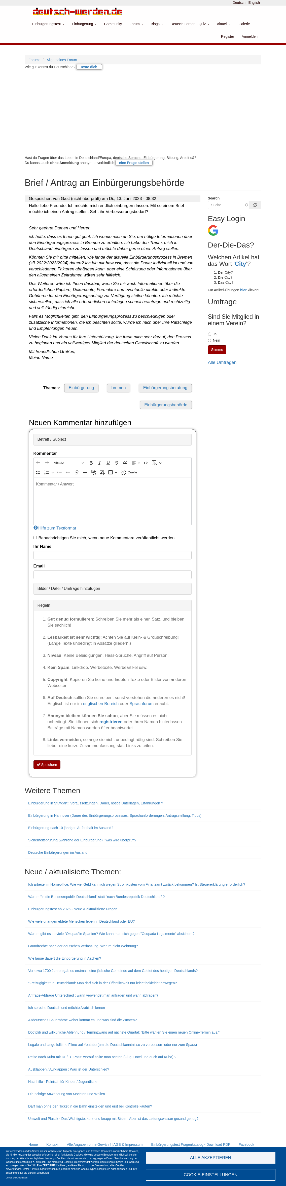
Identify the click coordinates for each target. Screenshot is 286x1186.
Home (33, 1144)
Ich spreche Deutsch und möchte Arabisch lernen (66, 1008)
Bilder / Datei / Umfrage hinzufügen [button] (69, 588)
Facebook (246, 1144)
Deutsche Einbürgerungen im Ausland (57, 852)
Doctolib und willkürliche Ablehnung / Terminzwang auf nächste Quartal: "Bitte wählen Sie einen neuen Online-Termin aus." (124, 1032)
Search (214, 198)
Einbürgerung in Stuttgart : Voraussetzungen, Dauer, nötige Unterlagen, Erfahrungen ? (95, 803)
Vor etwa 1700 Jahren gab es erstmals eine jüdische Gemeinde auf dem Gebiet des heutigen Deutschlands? (113, 971)
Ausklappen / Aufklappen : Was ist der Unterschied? (68, 1069)
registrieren (111, 721)
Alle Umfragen (222, 362)
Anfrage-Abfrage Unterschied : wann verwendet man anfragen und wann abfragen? (93, 995)
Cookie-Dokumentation (16, 1177)
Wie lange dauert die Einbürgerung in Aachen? (64, 958)
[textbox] (112, 501)
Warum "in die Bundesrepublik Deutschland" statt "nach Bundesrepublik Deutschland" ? (96, 897)
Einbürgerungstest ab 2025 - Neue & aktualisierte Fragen (72, 909)
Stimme (217, 350)
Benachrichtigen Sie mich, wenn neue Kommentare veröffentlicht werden (104, 538)
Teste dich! (89, 67)
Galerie (244, 24)
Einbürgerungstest (48, 24)
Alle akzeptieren (210, 1157)
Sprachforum (142, 703)
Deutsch (239, 3)
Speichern (47, 765)
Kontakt (52, 1144)
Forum (136, 24)
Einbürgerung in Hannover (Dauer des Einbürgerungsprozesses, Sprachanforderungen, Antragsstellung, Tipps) (114, 815)
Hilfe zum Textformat (54, 528)
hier (243, 290)
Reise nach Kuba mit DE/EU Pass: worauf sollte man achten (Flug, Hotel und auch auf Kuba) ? (102, 1057)
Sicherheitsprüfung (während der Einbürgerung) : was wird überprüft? (82, 840)
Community (113, 24)
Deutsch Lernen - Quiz (190, 24)
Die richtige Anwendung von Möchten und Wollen (66, 1094)
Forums (34, 60)
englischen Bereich (101, 703)
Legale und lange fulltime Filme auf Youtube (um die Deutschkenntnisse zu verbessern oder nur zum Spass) (112, 1045)
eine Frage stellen (134, 163)
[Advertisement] (143, 109)
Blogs (157, 24)
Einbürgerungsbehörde (165, 404)
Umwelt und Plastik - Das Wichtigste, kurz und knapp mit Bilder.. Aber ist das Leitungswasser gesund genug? (113, 1119)
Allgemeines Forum (62, 60)
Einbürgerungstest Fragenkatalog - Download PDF (190, 1144)
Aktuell (224, 24)
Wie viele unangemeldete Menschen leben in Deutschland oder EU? (81, 921)
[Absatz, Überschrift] (69, 463)
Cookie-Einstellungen (211, 1174)
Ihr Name (42, 546)
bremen (119, 387)
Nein (214, 340)
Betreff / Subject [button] (52, 439)
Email (39, 566)
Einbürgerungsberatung (165, 387)
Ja (212, 334)
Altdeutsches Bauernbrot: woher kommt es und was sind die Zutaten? (82, 1020)
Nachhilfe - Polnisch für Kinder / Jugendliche (62, 1082)
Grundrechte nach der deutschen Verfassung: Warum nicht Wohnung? (83, 946)
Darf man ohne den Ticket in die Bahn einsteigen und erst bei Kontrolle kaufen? (90, 1106)
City (240, 263)
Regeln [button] (44, 605)
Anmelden (250, 36)
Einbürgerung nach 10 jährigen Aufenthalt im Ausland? (70, 828)
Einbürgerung (84, 24)
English (254, 3)
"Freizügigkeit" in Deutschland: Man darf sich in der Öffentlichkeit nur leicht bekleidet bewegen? (102, 983)
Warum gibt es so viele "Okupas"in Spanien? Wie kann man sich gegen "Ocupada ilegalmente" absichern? (111, 934)
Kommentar (45, 453)
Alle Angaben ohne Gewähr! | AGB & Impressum (105, 1144)
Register (227, 36)
